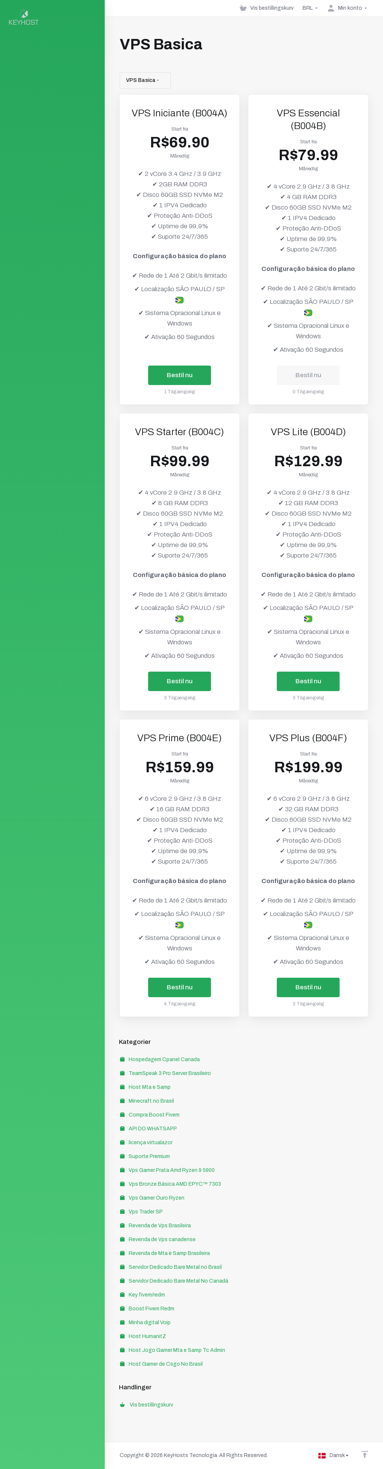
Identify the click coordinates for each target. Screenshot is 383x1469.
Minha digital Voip (145, 1322)
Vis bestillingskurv (146, 1405)
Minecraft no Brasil (147, 1101)
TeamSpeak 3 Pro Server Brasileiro (165, 1073)
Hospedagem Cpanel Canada (160, 1059)
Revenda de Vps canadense (158, 1239)
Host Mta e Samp (145, 1087)
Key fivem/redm (142, 1295)
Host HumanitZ (143, 1336)
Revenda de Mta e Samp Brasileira (165, 1253)
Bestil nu (180, 375)
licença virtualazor (146, 1142)
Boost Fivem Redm (147, 1308)
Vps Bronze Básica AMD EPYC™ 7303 (170, 1184)
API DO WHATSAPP (148, 1128)
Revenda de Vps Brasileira (155, 1225)
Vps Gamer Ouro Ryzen (152, 1198)
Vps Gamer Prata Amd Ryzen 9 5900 (167, 1170)
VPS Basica (143, 80)
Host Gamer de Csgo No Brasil (161, 1364)
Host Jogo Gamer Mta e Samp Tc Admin (172, 1350)
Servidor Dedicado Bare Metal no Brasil (171, 1267)
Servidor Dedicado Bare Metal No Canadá (174, 1281)
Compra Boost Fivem (150, 1115)
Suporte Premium (145, 1156)
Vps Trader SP (141, 1212)
